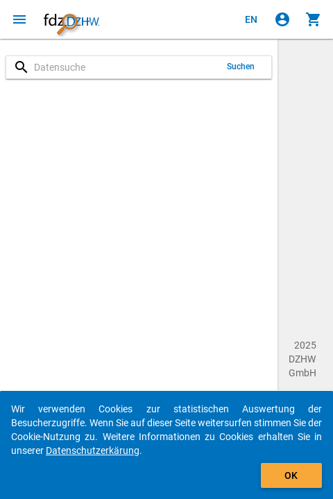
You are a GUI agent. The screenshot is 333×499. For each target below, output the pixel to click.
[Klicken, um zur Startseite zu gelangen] (71, 19)
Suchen (241, 66)
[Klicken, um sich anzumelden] (282, 19)
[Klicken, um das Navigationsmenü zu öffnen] (19, 19)
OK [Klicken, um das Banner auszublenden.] (291, 475)
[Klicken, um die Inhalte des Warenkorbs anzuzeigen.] (313, 19)
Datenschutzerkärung (92, 450)
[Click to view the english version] (251, 19)
